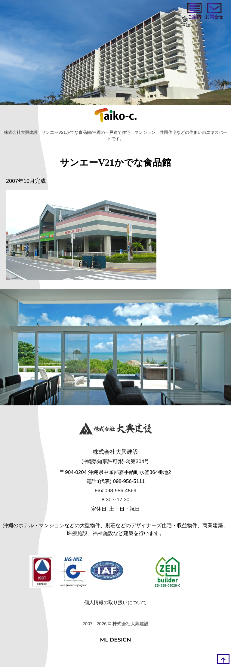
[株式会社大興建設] (115, 429)
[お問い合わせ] (214, 11)
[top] (223, 659)
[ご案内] (194, 11)
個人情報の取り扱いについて (115, 602)
